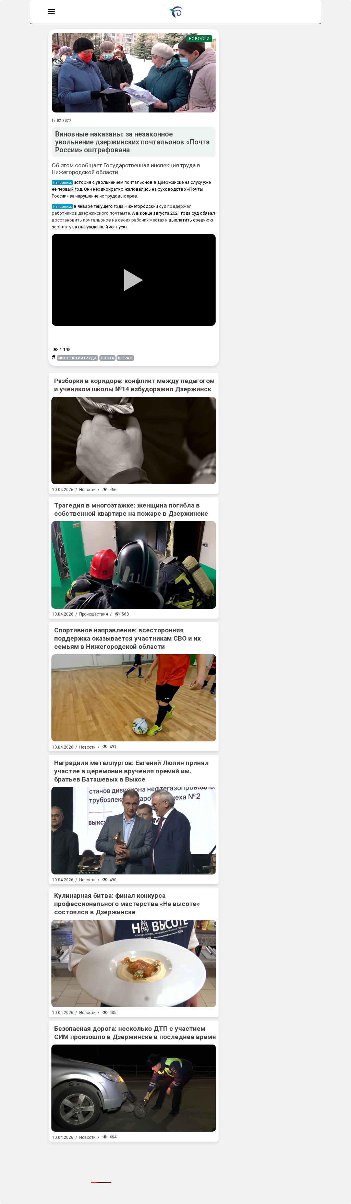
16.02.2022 (62, 120)
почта (107, 358)
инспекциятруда (77, 358)
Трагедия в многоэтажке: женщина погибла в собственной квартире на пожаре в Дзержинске (131, 509)
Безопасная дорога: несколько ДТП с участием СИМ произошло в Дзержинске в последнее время (135, 1033)
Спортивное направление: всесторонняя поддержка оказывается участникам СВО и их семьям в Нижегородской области (127, 638)
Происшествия (93, 614)
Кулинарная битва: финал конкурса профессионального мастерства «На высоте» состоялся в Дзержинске (127, 904)
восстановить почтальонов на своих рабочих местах (108, 220)
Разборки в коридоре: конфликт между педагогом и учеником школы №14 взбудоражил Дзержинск (134, 385)
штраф (125, 358)
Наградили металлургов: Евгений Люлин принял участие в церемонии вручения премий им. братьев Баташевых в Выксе (131, 771)
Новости (199, 38)
